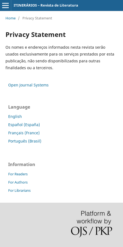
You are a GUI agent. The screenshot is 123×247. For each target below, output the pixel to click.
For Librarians (19, 190)
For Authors (18, 182)
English (15, 116)
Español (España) (24, 124)
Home (10, 18)
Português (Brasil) (24, 141)
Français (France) (24, 132)
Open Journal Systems (28, 85)
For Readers (18, 174)
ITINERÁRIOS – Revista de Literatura (46, 5)
